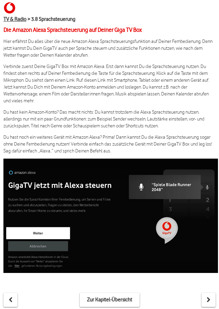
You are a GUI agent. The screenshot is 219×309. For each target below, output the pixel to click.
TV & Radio (14, 19)
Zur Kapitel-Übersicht (109, 300)
